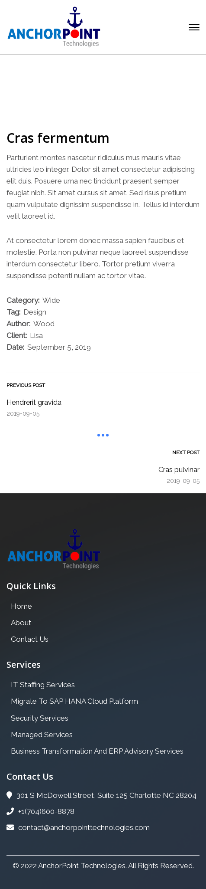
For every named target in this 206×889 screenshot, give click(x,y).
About (21, 622)
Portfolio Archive (87, 96)
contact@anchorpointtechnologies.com (78, 827)
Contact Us (29, 639)
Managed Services (42, 734)
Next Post (186, 452)
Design (34, 312)
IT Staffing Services (43, 684)
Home (35, 96)
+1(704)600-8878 (40, 811)
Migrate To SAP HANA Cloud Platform (74, 701)
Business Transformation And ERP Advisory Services (97, 751)
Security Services (39, 718)
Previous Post (25, 385)
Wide (51, 300)
